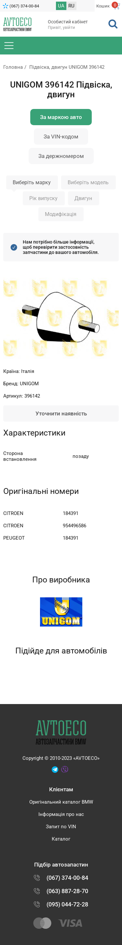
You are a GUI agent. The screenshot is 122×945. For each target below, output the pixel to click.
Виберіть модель (88, 182)
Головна (13, 67)
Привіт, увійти (61, 27)
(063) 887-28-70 (67, 891)
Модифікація (60, 214)
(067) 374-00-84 (24, 6)
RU (71, 6)
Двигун (83, 198)
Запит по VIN (61, 827)
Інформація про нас (61, 814)
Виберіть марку (32, 182)
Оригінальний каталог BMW (61, 802)
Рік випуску (43, 198)
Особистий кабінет (68, 21)
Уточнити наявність (61, 413)
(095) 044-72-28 (67, 904)
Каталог (61, 839)
